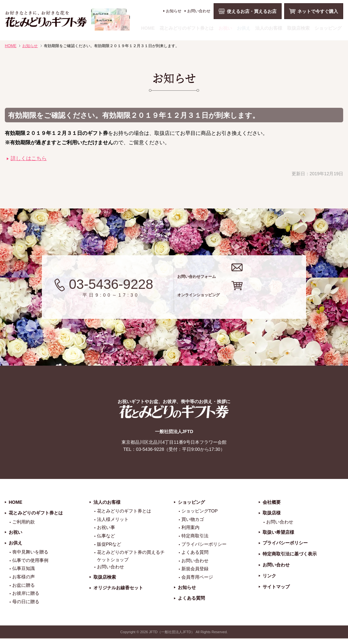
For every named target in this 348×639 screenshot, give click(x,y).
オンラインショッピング (249, 300)
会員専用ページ (197, 577)
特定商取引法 (194, 536)
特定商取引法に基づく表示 (290, 554)
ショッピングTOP (199, 511)
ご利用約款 (23, 522)
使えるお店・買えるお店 (251, 11)
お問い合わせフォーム (244, 274)
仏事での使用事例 (30, 560)
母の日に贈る (25, 601)
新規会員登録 (194, 569)
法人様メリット (113, 519)
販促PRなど (109, 544)
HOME (148, 28)
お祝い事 (106, 528)
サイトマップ (276, 587)
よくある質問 (194, 552)
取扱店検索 (298, 28)
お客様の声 (23, 577)
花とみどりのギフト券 (174, 412)
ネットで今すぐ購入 (317, 11)
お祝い (225, 28)
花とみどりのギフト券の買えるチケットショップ (131, 556)
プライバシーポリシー (204, 544)
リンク (269, 576)
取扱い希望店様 (278, 532)
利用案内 (190, 528)
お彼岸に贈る (25, 593)
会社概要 (272, 502)
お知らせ (173, 11)
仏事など (106, 536)
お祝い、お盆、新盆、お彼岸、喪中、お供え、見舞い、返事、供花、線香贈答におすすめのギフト (67, 19)
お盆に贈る (23, 585)
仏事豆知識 (23, 569)
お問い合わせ (198, 11)
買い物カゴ (192, 519)
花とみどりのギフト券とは (187, 28)
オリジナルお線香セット (118, 588)
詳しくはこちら (29, 158)
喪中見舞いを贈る (30, 552)
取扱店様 (272, 513)
